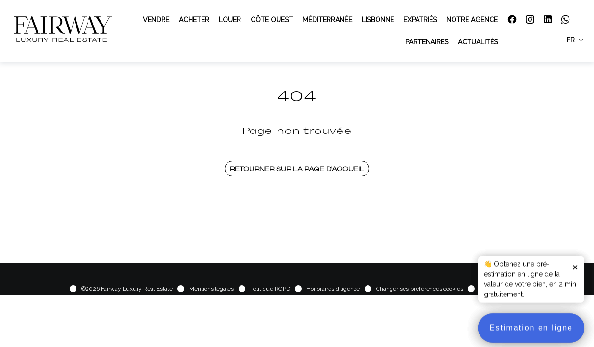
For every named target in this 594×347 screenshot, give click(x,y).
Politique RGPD (270, 288)
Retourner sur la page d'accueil (297, 168)
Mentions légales (211, 288)
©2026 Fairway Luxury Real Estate (127, 288)
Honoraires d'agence (333, 288)
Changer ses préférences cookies (419, 288)
